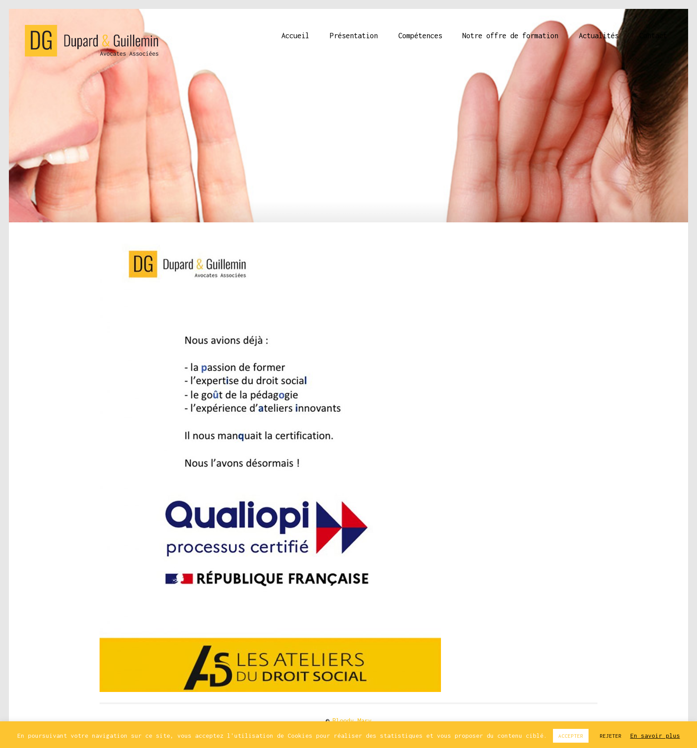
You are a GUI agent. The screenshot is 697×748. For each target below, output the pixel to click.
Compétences (420, 35)
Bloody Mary (352, 720)
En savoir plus (655, 735)
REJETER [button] (610, 736)
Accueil (295, 35)
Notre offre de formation (510, 35)
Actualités (599, 35)
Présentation (354, 35)
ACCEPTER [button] (570, 736)
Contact (653, 35)
